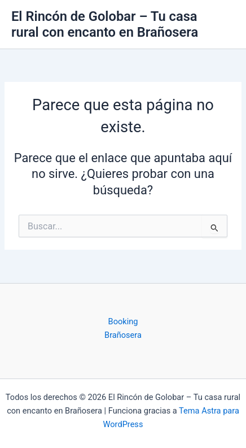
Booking (123, 321)
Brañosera (123, 335)
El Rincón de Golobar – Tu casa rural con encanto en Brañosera (104, 24)
